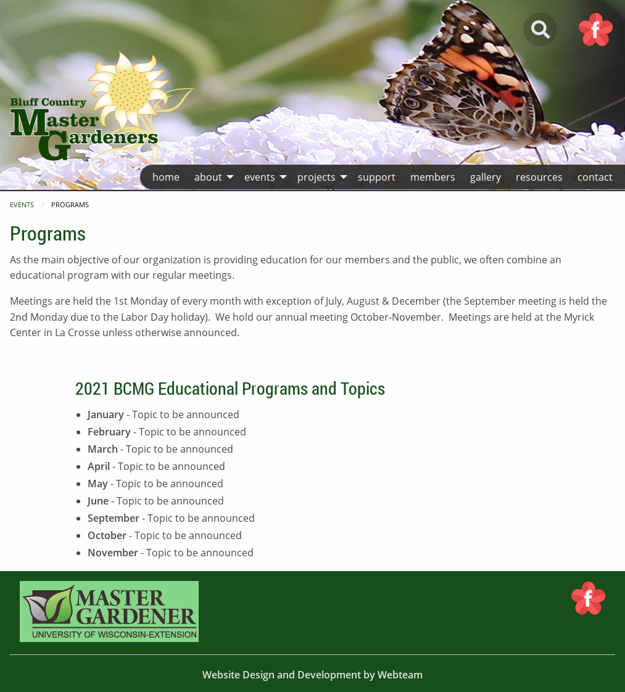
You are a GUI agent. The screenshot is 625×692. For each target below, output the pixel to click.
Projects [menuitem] (316, 177)
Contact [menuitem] (595, 177)
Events (22, 204)
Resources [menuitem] (539, 177)
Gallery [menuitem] (485, 177)
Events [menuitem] (259, 177)
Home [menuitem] (166, 177)
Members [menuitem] (432, 177)
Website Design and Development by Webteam (312, 675)
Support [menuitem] (376, 177)
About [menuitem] (208, 177)
